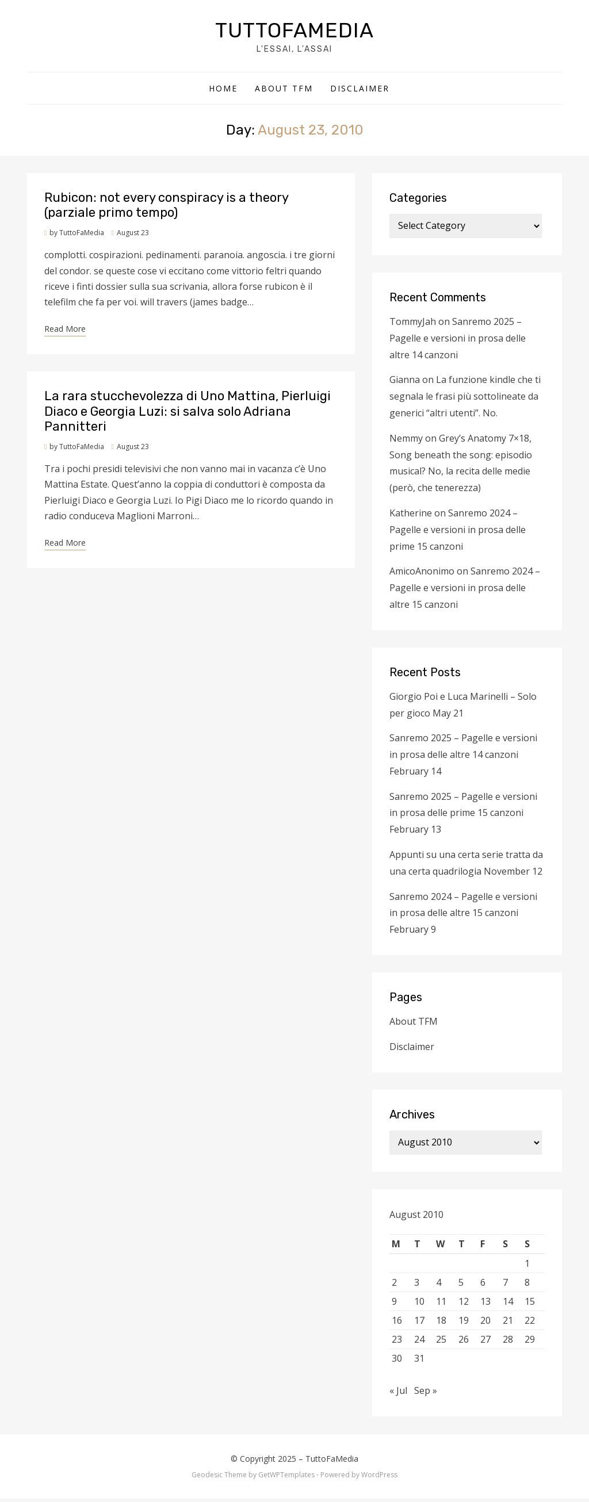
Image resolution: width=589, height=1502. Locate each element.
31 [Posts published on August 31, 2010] (419, 1358)
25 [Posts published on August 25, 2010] (441, 1339)
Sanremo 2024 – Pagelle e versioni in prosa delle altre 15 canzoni (464, 588)
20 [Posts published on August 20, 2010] (485, 1320)
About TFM (284, 88)
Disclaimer (359, 88)
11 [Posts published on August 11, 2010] (441, 1301)
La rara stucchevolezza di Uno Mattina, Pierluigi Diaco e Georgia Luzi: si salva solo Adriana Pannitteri (187, 411)
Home (223, 88)
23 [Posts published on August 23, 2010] (397, 1339)
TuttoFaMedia (294, 30)
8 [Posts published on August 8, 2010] (527, 1282)
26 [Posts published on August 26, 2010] (463, 1339)
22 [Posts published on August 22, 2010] (530, 1320)
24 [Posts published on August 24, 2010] (419, 1339)
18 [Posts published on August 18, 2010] (441, 1320)
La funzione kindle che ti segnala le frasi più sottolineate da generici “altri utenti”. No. (465, 396)
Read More (65, 328)
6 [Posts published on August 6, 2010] (482, 1282)
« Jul (398, 1394)
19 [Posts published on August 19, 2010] (463, 1320)
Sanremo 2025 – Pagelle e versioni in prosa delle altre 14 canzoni (457, 338)
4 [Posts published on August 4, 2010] (438, 1282)
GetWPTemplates (286, 1478)
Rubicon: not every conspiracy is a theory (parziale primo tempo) (166, 205)
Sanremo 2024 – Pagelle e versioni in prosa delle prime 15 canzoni (457, 530)
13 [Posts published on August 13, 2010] (485, 1301)
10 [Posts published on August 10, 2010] (419, 1301)
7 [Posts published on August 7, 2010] (505, 1282)
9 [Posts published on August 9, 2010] (394, 1301)
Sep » (425, 1394)
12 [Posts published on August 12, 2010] (463, 1301)
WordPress (379, 1478)
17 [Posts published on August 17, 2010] (419, 1320)
